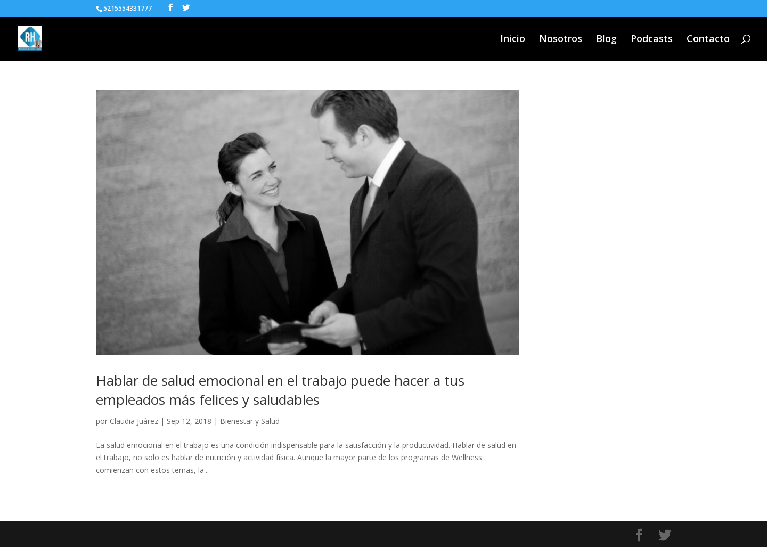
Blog (606, 40)
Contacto (708, 40)
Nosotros (560, 40)
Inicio (512, 40)
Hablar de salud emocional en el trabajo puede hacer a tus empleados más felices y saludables (280, 390)
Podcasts (652, 40)
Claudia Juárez (134, 421)
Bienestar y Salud (250, 421)
